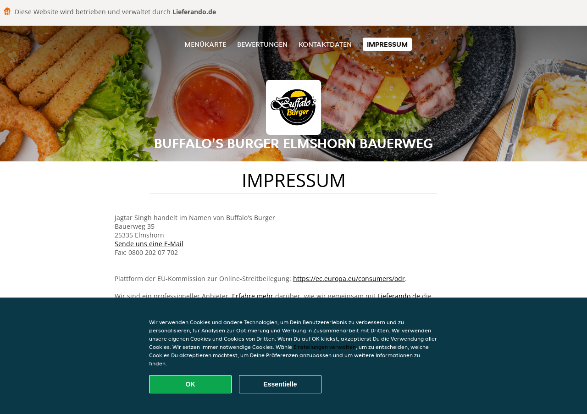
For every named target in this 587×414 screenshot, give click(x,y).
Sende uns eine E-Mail (149, 243)
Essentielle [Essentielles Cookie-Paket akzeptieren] (280, 384)
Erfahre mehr (252, 296)
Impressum (387, 44)
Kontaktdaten (325, 44)
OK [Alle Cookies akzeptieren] (190, 384)
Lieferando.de (398, 296)
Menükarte (205, 44)
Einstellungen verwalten (325, 346)
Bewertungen (262, 44)
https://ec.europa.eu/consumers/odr (349, 278)
